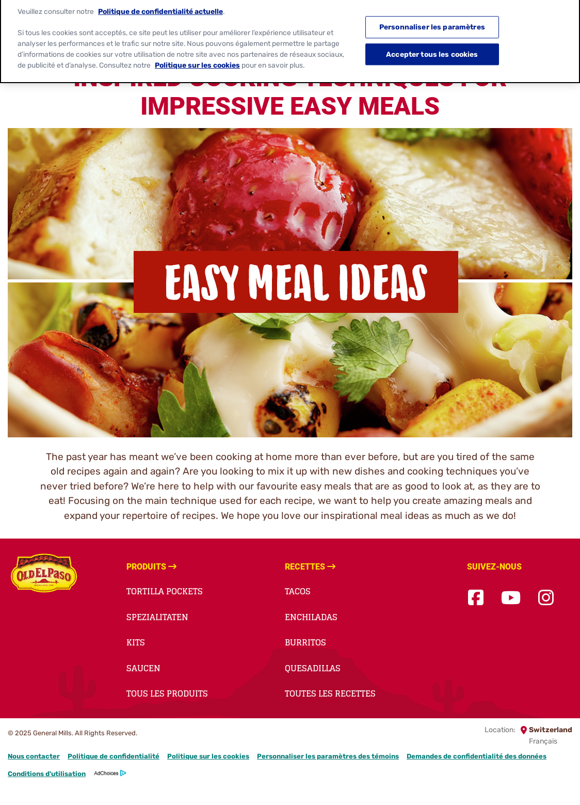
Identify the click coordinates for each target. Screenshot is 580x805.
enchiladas (311, 617)
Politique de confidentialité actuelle (160, 7)
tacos (298, 591)
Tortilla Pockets (164, 591)
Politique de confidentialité (113, 756)
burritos (305, 642)
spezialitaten (157, 617)
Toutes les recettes (330, 693)
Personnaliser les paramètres (432, 23)
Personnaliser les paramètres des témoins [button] (328, 756)
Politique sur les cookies (208, 756)
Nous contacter (34, 756)
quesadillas (313, 668)
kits (135, 642)
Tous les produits (167, 693)
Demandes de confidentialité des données (476, 756)
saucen (143, 668)
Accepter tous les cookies (432, 50)
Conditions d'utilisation (47, 774)
